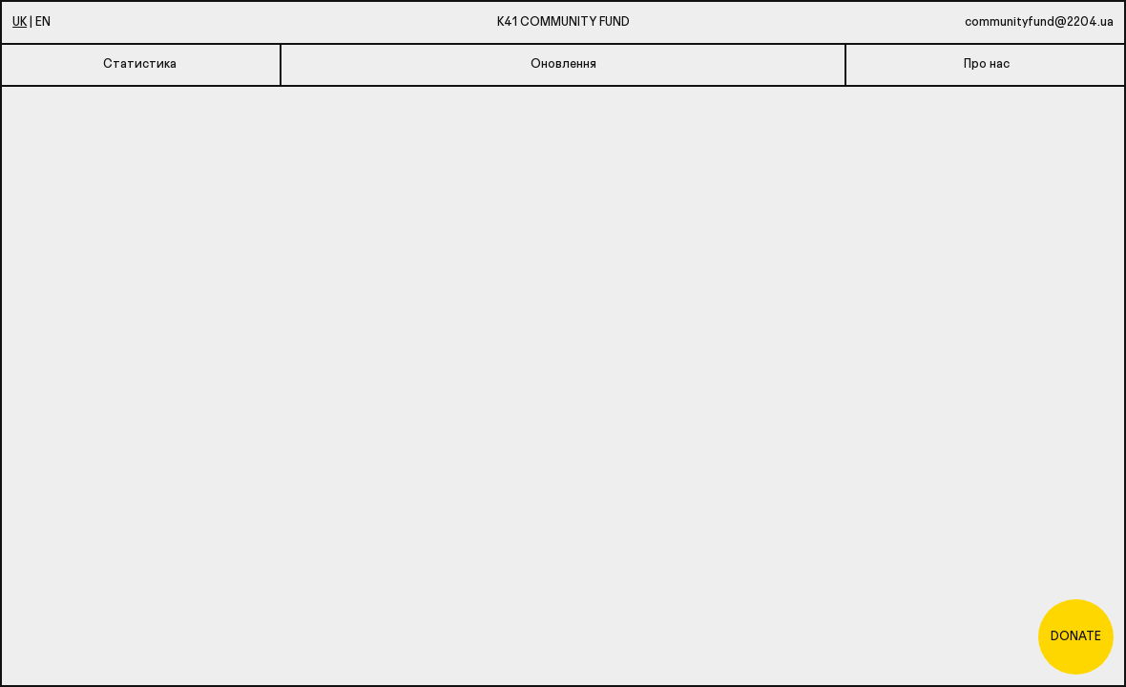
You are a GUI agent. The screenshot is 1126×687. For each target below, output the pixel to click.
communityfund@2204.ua (1039, 20)
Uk (19, 20)
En (43, 20)
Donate (1076, 635)
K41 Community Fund (563, 20)
